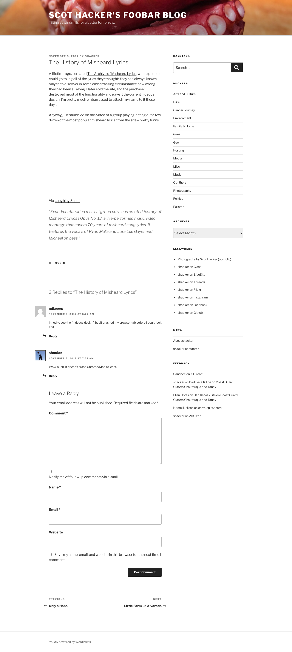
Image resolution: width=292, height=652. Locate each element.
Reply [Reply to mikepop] (53, 336)
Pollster (178, 207)
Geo (176, 142)
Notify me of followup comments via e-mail (83, 477)
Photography (182, 190)
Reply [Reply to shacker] (53, 376)
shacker (92, 56)
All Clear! (196, 374)
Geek (177, 134)
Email (54, 510)
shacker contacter (186, 349)
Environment (182, 118)
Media (177, 158)
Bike (176, 102)
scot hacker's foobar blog (118, 15)
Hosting (178, 150)
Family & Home (183, 126)
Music (60, 262)
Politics (178, 198)
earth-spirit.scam (210, 407)
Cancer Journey (184, 110)
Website (56, 532)
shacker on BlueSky (191, 274)
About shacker (183, 340)
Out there (179, 182)
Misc (176, 166)
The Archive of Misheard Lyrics (111, 74)
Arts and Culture (184, 94)
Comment (58, 413)
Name (55, 487)
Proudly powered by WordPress (69, 642)
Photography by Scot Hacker (197, 259)
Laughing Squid (67, 201)
